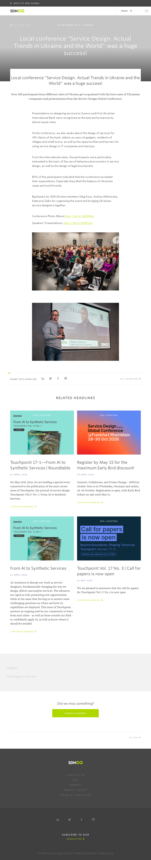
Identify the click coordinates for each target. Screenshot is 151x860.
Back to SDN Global (27, 3)
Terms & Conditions (75, 795)
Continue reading (22, 506)
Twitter (69, 819)
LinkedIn (58, 819)
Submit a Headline (75, 713)
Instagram (93, 819)
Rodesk (92, 853)
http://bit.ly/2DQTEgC (78, 223)
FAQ (75, 780)
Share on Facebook (58, 378)
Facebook (81, 819)
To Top (133, 738)
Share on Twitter (50, 378)
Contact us (75, 775)
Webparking (106, 853)
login (18, 676)
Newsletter (74, 839)
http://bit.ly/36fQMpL (79, 216)
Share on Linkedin (43, 378)
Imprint (75, 785)
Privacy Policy (75, 790)
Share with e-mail (65, 378)
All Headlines (21, 25)
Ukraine (124, 11)
